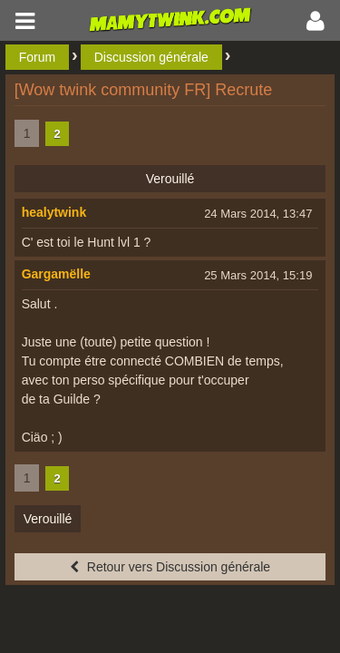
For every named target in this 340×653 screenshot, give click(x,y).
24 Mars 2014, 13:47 (258, 213)
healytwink (54, 212)
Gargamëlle (56, 274)
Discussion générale (151, 57)
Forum (37, 57)
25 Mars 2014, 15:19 (258, 275)
